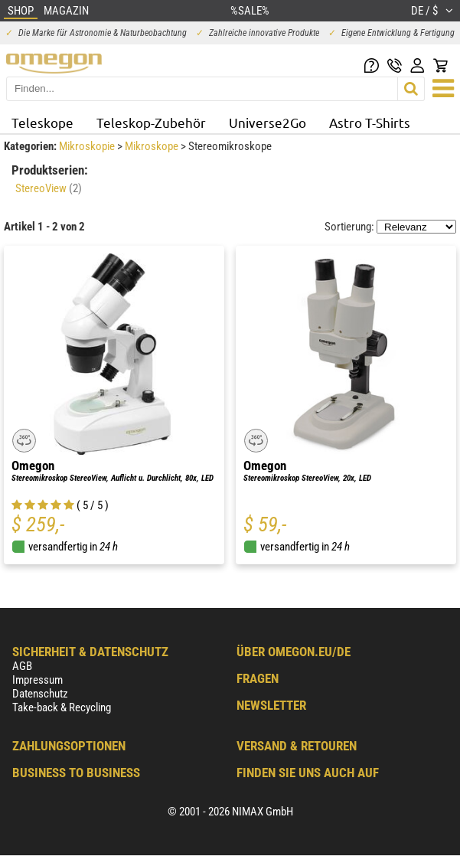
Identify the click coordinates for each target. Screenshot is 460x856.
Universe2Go (267, 122)
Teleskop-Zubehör (151, 122)
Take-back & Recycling (61, 707)
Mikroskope (153, 146)
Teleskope (42, 122)
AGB (22, 666)
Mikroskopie (88, 146)
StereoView (48, 188)
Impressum (37, 680)
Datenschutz (40, 694)
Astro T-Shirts (369, 122)
